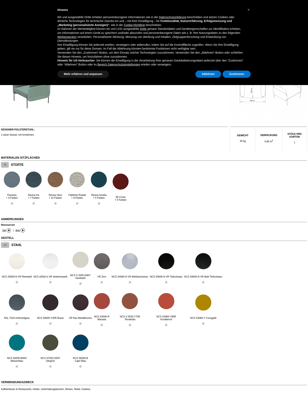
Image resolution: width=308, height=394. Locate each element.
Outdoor (86, 389)
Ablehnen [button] (208, 74)
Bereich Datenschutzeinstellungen (118, 64)
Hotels (36, 389)
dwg (18, 230)
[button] (248, 9)
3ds (4, 230)
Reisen (69, 389)
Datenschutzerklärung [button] (172, 17)
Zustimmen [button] (236, 74)
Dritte (143, 28)
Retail (77, 389)
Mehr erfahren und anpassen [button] (83, 74)
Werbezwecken (66, 36)
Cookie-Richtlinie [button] (134, 25)
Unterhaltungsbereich (52, 389)
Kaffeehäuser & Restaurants (16, 389)
